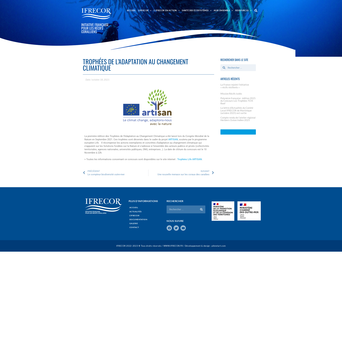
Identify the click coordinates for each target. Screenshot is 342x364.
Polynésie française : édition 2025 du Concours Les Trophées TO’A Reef (238, 101)
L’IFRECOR (144, 10)
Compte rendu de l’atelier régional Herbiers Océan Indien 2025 (238, 119)
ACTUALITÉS (135, 211)
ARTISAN (173, 139)
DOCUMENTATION (138, 219)
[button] (256, 10)
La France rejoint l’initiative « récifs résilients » (234, 86)
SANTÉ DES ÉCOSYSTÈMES (196, 10)
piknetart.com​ (219, 246)
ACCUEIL (131, 10)
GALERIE (133, 223)
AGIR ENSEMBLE (223, 10)
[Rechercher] (201, 209)
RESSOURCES (243, 10)
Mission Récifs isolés (231, 93)
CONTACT (134, 227)
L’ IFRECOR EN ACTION (167, 10)
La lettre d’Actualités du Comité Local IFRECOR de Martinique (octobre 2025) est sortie (236, 110)
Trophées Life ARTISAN (189, 159)
